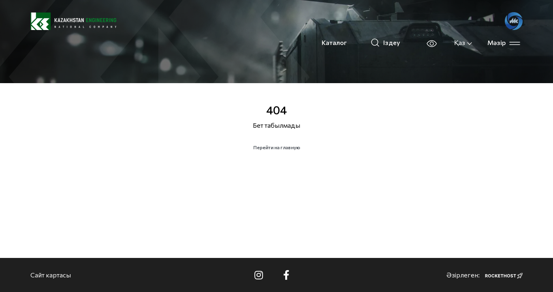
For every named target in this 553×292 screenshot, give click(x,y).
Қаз (463, 43)
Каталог (334, 42)
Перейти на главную (276, 147)
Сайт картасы (50, 275)
